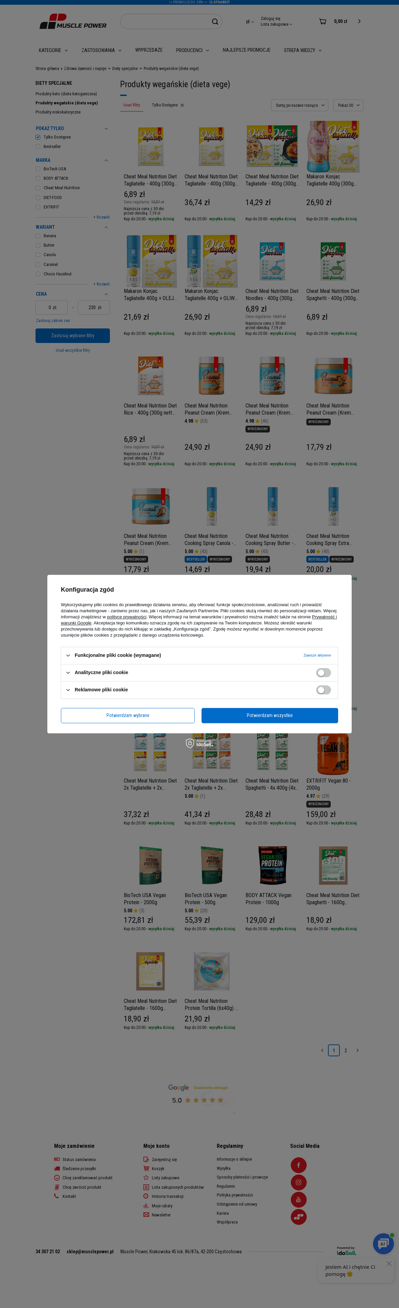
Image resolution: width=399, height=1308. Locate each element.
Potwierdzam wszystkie (270, 715)
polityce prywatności (126, 616)
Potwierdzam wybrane (128, 715)
